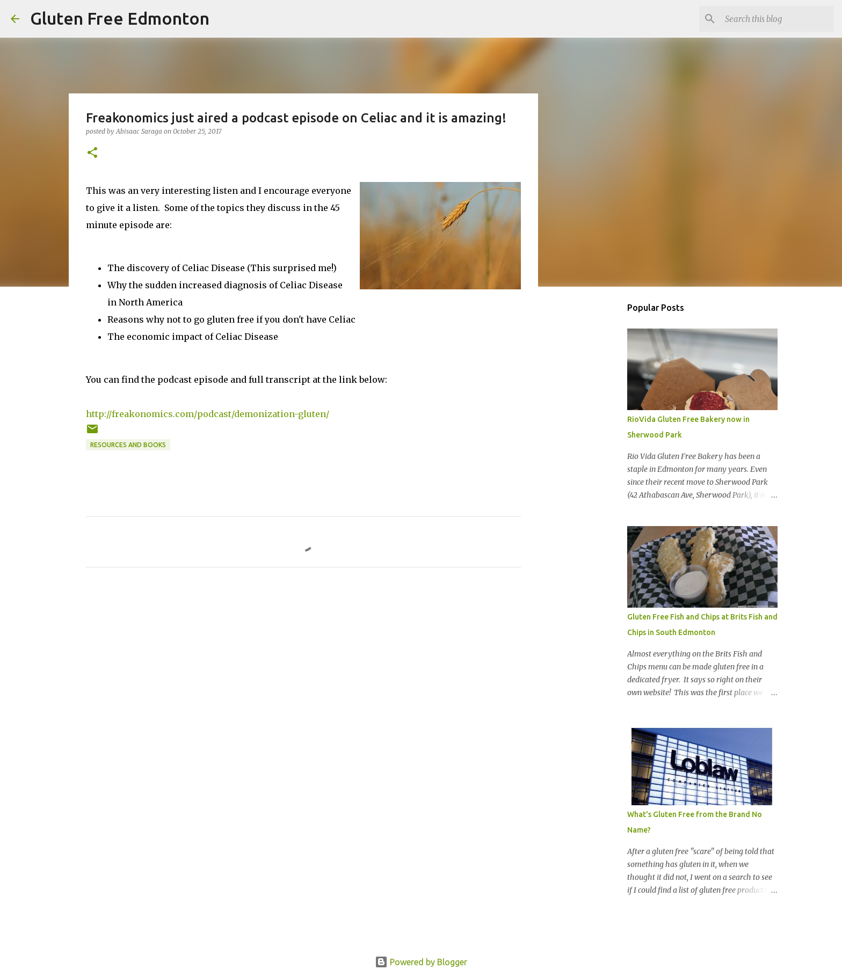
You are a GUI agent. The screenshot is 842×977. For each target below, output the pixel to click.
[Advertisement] (592, 464)
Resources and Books (128, 444)
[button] (92, 153)
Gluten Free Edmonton (119, 18)
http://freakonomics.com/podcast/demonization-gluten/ (207, 414)
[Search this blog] (777, 19)
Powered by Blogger (421, 962)
